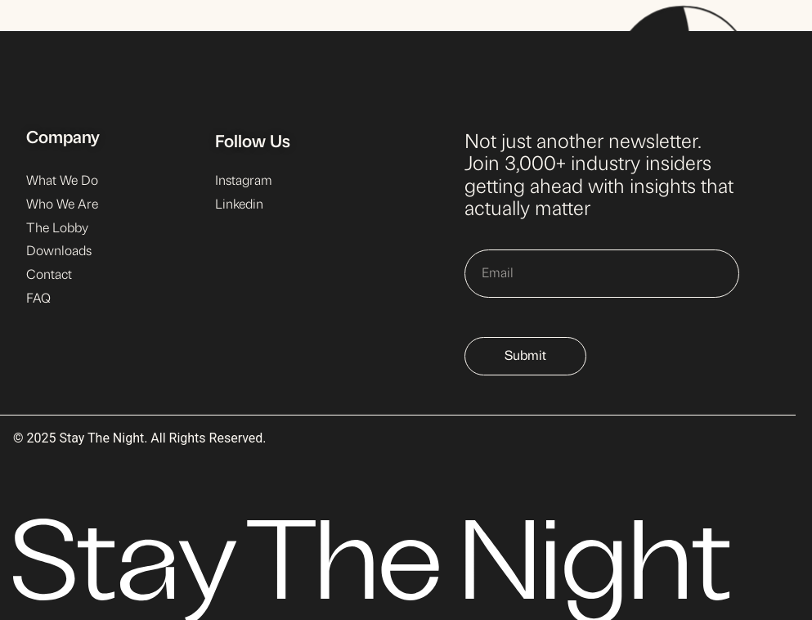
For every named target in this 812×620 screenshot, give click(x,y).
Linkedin (239, 205)
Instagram (243, 181)
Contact (49, 275)
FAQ (38, 299)
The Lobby (57, 229)
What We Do (62, 181)
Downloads (59, 251)
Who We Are (62, 205)
